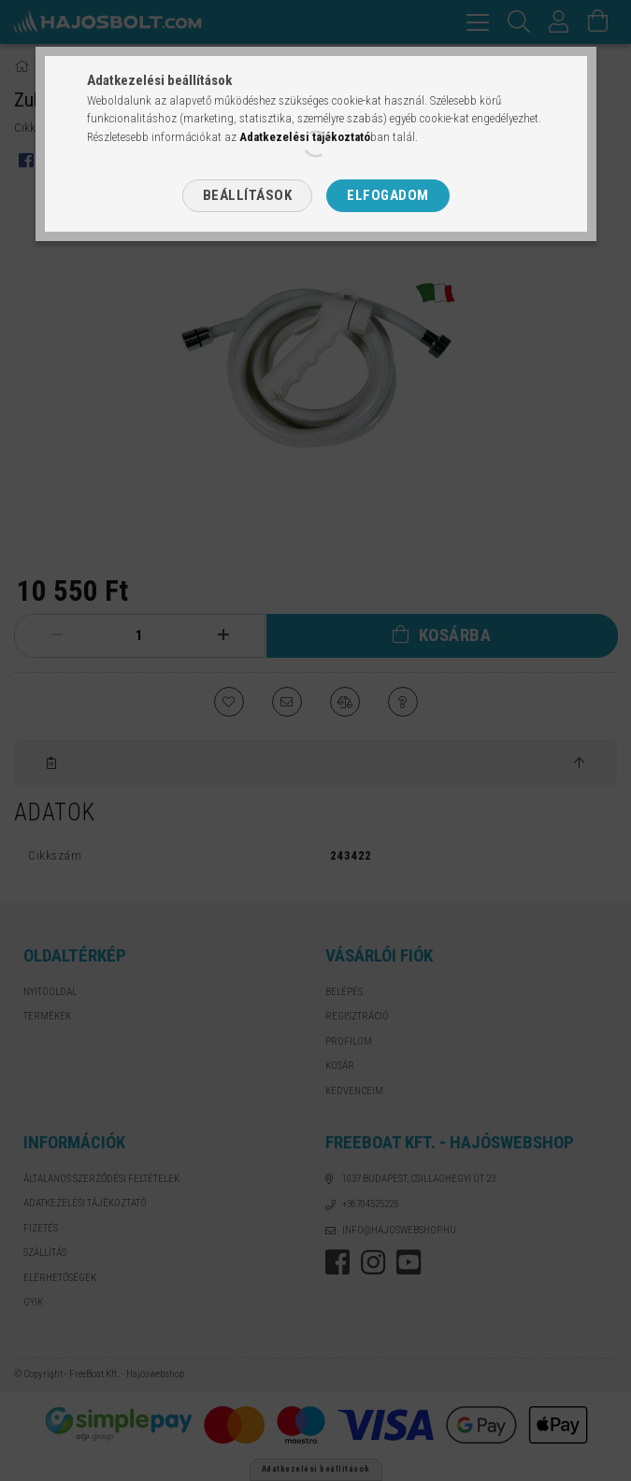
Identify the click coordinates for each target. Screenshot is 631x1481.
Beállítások (248, 195)
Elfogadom (388, 195)
